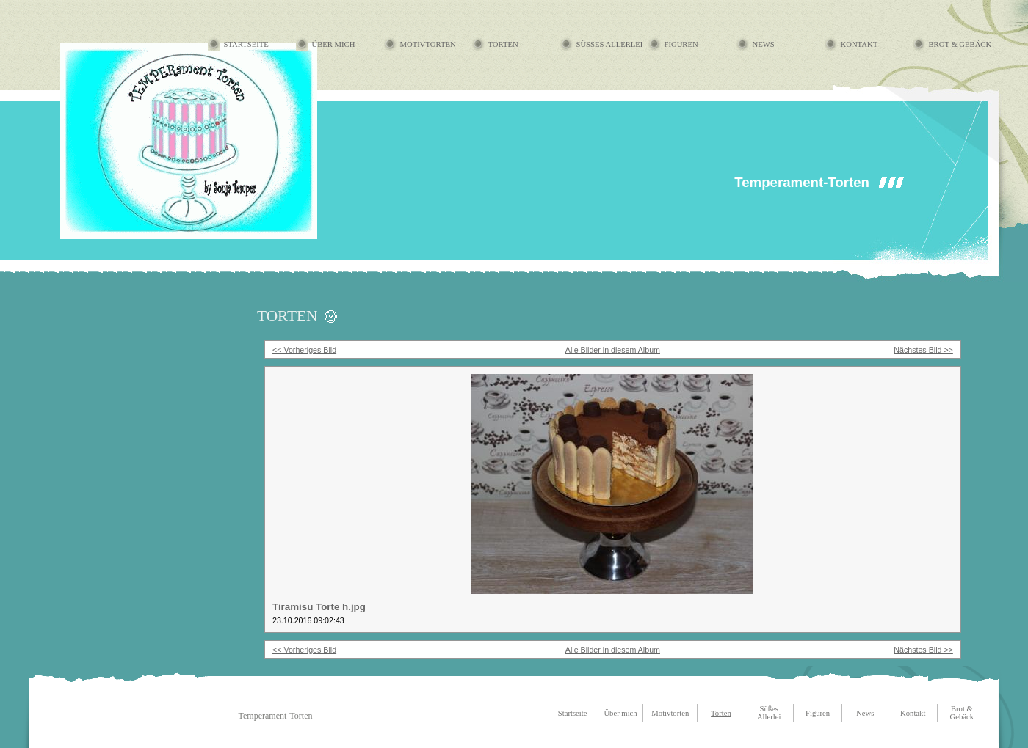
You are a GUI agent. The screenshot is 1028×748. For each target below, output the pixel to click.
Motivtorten (428, 44)
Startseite (246, 44)
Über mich (333, 44)
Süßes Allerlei (609, 44)
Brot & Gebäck (960, 44)
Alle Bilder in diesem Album (612, 349)
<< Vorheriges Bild (304, 349)
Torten (503, 44)
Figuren (681, 44)
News (764, 44)
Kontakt (859, 44)
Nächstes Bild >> (923, 349)
